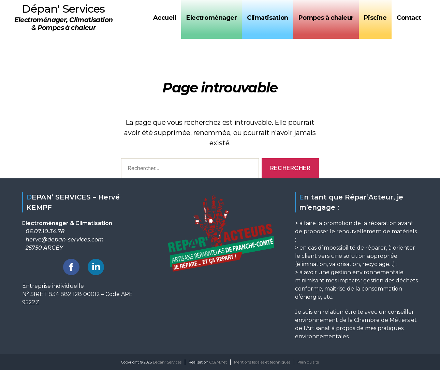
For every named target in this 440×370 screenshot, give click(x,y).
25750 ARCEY (44, 248)
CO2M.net (218, 362)
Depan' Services (167, 362)
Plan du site (308, 362)
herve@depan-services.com (65, 239)
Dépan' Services (63, 8)
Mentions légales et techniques (262, 362)
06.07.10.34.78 (45, 231)
